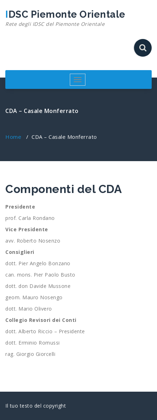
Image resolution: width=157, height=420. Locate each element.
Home (13, 136)
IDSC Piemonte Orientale (65, 18)
